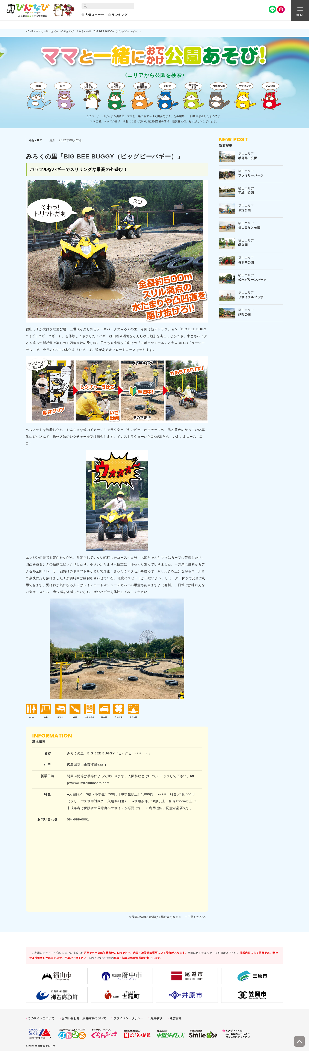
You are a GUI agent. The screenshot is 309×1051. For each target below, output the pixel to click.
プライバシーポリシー (128, 1016)
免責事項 (156, 1016)
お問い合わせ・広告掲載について (84, 1016)
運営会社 (176, 1016)
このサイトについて (41, 1016)
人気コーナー (94, 15)
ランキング (119, 15)
